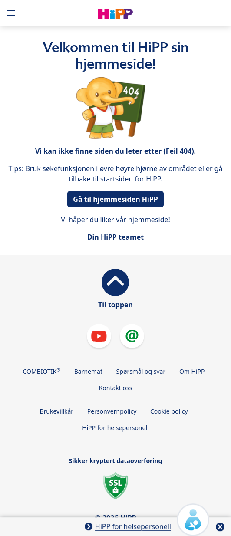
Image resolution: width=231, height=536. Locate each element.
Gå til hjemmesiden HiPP (115, 199)
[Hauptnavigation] (12, 13)
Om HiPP (192, 371)
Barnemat (88, 371)
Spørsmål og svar (141, 371)
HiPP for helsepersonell (115, 428)
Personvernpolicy (112, 411)
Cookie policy (169, 411)
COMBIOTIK (42, 371)
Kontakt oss (115, 388)
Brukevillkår (56, 411)
